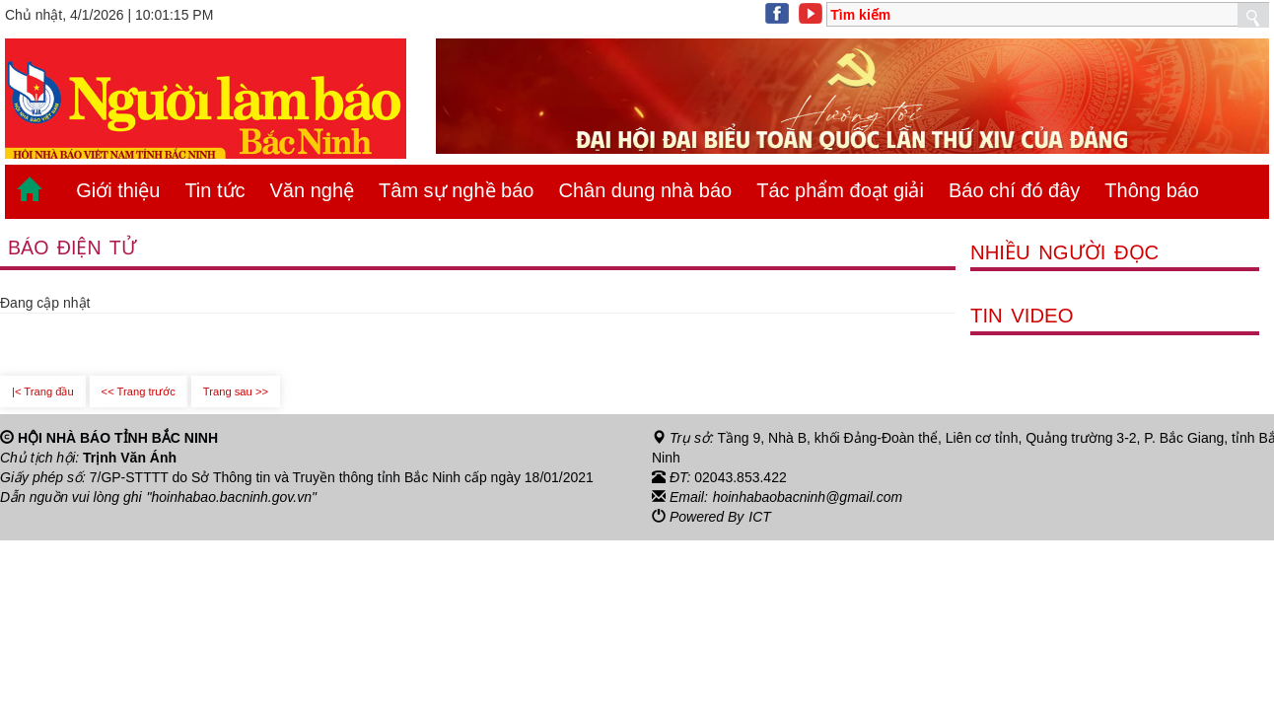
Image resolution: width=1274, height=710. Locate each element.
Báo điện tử (72, 247)
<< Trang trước (139, 391)
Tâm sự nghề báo (456, 190)
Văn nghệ (312, 190)
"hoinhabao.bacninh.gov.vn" (232, 497)
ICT (759, 517)
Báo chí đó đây (1014, 190)
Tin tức (214, 190)
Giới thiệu (118, 190)
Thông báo (1151, 190)
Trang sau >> (235, 391)
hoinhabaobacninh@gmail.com (807, 497)
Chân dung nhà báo (645, 190)
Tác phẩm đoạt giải (840, 190)
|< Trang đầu (43, 391)
